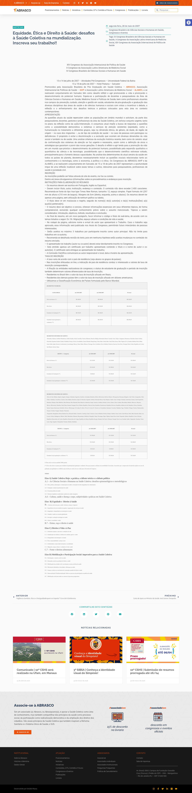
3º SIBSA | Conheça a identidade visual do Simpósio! (94, 671)
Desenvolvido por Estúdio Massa (25, 789)
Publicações (133, 10)
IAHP (82, 90)
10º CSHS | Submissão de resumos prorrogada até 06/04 (152, 671)
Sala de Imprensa (51, 3)
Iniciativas (76, 10)
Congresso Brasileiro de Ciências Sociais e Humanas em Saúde (136, 30)
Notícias (65, 10)
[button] (188, 22)
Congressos (120, 10)
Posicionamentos (52, 10)
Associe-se (35, 3)
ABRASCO (130, 87)
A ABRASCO (20, 3)
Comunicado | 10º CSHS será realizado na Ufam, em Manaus (37, 671)
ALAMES (138, 90)
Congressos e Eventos (118, 33)
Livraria (145, 10)
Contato (66, 3)
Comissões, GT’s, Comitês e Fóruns (98, 10)
